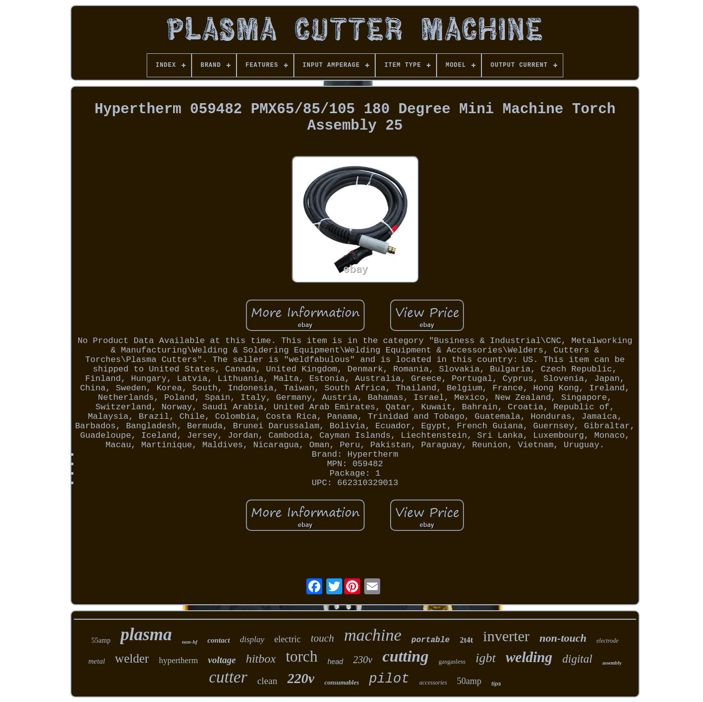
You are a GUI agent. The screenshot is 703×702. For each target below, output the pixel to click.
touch (322, 638)
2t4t (466, 640)
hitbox (261, 658)
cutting (405, 656)
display (252, 639)
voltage (222, 660)
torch (302, 656)
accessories (433, 682)
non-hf (189, 642)
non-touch (562, 638)
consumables (341, 682)
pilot (389, 679)
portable (431, 640)
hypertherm (178, 660)
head (335, 662)
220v (300, 678)
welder (132, 658)
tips (496, 684)
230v (363, 659)
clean (267, 681)
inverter (506, 636)
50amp (469, 681)
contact (219, 640)
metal (96, 661)
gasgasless (452, 661)
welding (529, 657)
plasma (146, 634)
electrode (608, 640)
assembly (612, 663)
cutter (228, 677)
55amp (100, 640)
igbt (485, 658)
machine (372, 635)
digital (577, 659)
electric (287, 639)
